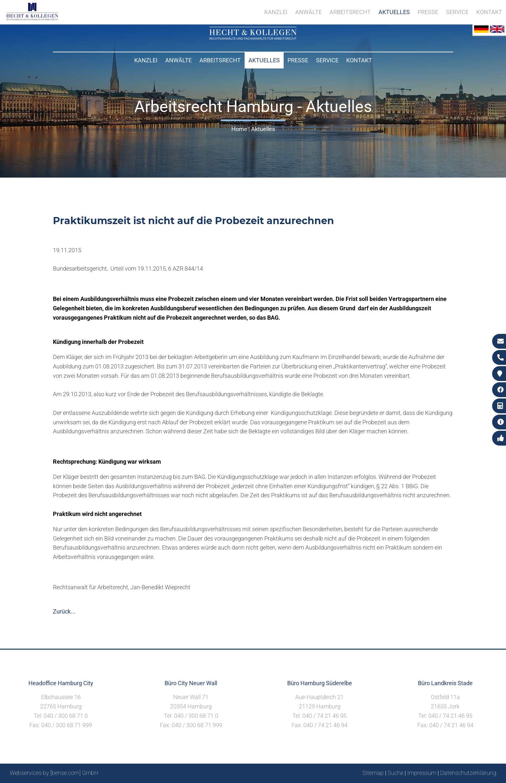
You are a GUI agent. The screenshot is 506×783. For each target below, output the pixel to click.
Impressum (421, 772)
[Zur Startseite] (253, 37)
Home (239, 129)
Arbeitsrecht (220, 60)
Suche (395, 772)
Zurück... (64, 611)
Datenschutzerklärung (468, 772)
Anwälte (178, 60)
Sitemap (373, 772)
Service (327, 60)
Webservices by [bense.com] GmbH (54, 772)
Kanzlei (145, 60)
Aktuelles (264, 60)
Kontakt (359, 60)
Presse (298, 60)
